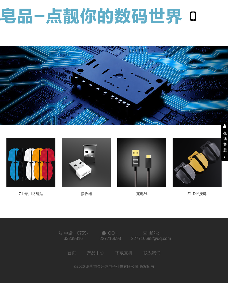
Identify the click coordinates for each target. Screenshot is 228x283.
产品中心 (95, 253)
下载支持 (123, 253)
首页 (71, 253)
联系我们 (152, 253)
